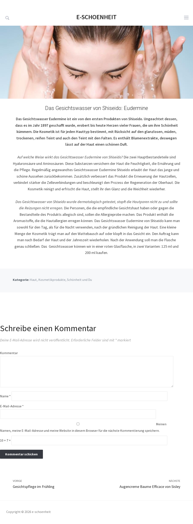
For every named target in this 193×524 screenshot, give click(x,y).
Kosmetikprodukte (52, 280)
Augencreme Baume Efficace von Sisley (150, 486)
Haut (33, 280)
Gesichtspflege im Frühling (33, 486)
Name (5, 396)
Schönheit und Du (79, 280)
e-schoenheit (96, 17)
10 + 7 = (5, 440)
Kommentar (9, 353)
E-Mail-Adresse (12, 406)
